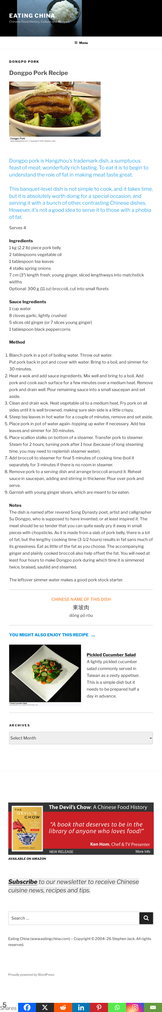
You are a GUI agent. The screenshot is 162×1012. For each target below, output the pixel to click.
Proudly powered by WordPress (31, 974)
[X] (45, 1007)
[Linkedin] (81, 1007)
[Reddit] (63, 1007)
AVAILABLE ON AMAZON (27, 858)
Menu (81, 43)
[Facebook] (27, 1007)
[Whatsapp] (117, 1007)
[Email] (153, 1007)
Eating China (32, 15)
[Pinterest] (99, 1007)
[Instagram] (135, 1007)
